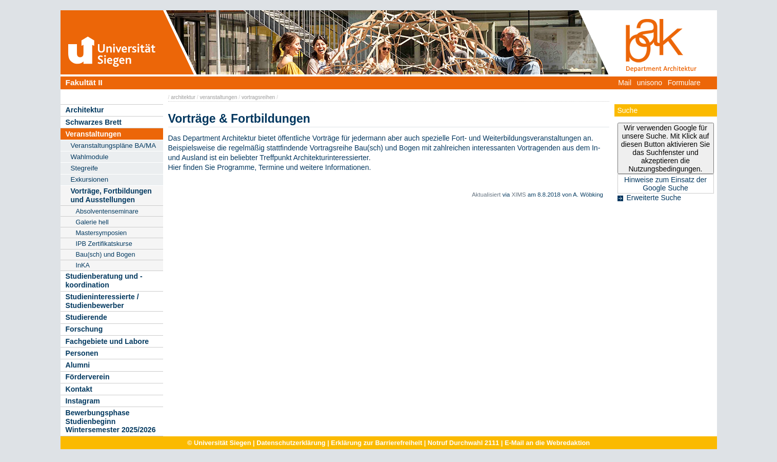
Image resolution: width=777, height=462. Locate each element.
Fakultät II (84, 82)
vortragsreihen (258, 97)
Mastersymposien (101, 233)
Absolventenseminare (107, 211)
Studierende (86, 317)
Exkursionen (90, 179)
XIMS (518, 194)
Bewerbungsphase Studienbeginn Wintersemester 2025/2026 (111, 421)
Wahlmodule (90, 157)
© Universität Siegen (219, 443)
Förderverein (88, 377)
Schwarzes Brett (94, 122)
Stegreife (84, 168)
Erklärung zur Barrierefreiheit (376, 443)
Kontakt (79, 389)
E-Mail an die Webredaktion (547, 443)
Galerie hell (92, 222)
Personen (82, 353)
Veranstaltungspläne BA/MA (113, 145)
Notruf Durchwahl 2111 (463, 443)
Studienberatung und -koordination (104, 280)
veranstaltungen (218, 97)
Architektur (85, 110)
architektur (183, 97)
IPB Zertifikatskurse (104, 243)
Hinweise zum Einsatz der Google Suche (665, 184)
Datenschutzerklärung (290, 443)
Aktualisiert (486, 194)
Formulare (684, 83)
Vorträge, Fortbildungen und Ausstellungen (111, 195)
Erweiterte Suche (654, 198)
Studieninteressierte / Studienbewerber (102, 301)
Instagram (83, 401)
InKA (83, 265)
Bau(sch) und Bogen (105, 254)
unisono (649, 83)
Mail (624, 83)
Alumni (78, 365)
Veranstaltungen (94, 134)
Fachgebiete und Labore (107, 341)
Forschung (84, 329)
